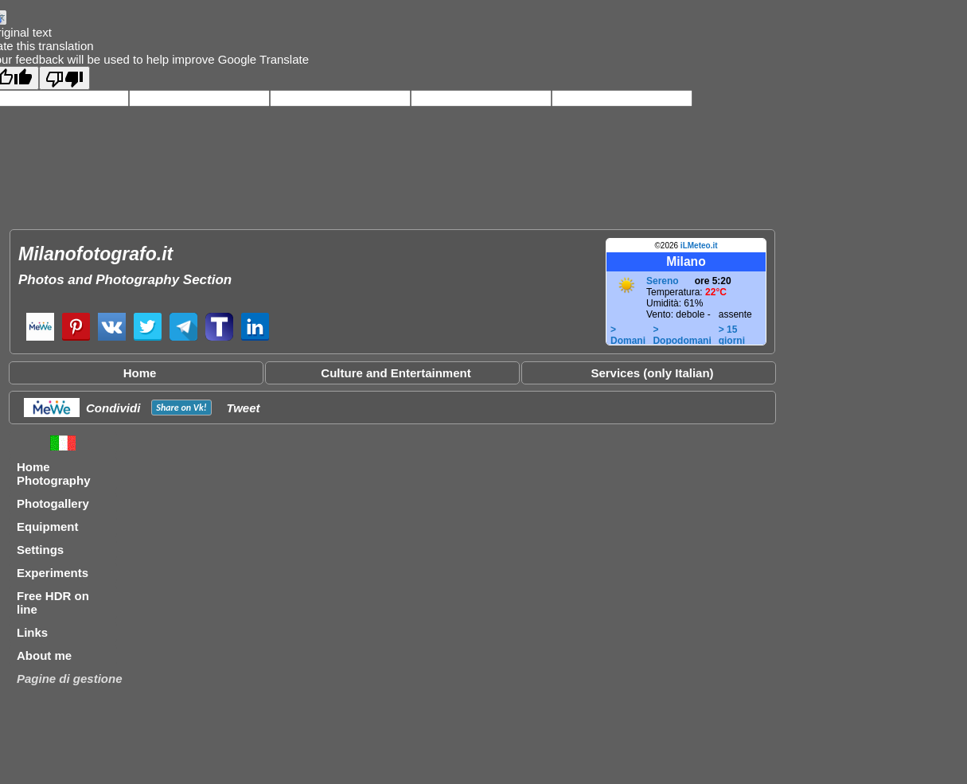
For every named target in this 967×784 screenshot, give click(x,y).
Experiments (52, 572)
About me (44, 655)
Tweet (243, 408)
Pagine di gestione (70, 678)
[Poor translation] (64, 78)
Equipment (48, 526)
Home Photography (54, 473)
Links (32, 632)
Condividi (113, 408)
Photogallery (53, 503)
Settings (40, 549)
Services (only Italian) (652, 373)
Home (140, 373)
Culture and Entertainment (395, 373)
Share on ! (181, 407)
